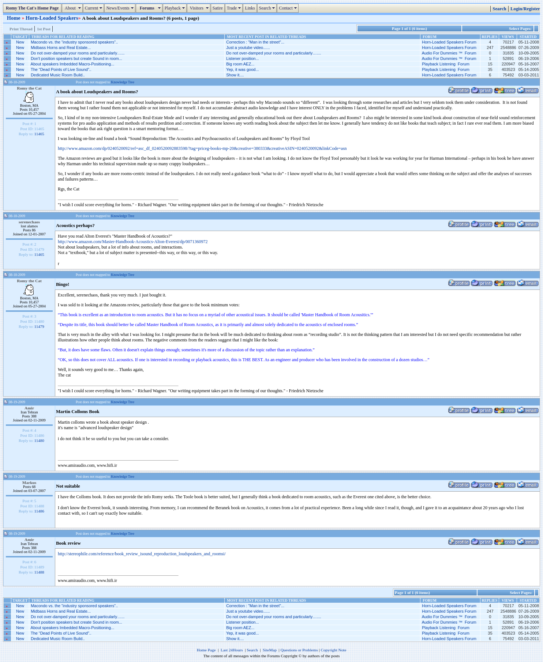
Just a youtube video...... (248, 47)
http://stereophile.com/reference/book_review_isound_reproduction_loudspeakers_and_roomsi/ (142, 553)
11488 (39, 572)
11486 (39, 511)
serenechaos (29, 222)
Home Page (206, 650)
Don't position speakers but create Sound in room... (76, 58)
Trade (235, 8)
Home (14, 18)
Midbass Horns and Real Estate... (61, 47)
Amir (29, 408)
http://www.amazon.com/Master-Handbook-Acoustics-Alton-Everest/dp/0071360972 (133, 241)
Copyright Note (333, 650)
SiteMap (270, 650)
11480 (39, 440)
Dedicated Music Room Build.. (58, 75)
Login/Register (525, 8)
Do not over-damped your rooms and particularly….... (273, 53)
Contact (288, 8)
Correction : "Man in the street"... (255, 42)
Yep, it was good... (242, 69)
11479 (39, 326)
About (73, 8)
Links (250, 8)
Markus (29, 482)
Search (268, 8)
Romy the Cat (29, 88)
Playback (176, 8)
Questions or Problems (299, 650)
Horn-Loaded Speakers (52, 18)
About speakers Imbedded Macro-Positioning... (73, 64)
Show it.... (235, 75)
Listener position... (242, 58)
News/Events (120, 8)
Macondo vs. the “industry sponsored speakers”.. (74, 42)
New (20, 42)
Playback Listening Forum (445, 64)
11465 (39, 134)
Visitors (199, 8)
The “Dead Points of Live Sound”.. (61, 69)
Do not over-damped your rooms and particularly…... (77, 53)
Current (94, 8)
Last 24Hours (232, 650)
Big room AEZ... (240, 64)
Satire (218, 8)
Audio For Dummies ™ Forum (449, 53)
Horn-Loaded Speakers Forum (449, 42)
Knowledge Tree (122, 82)
